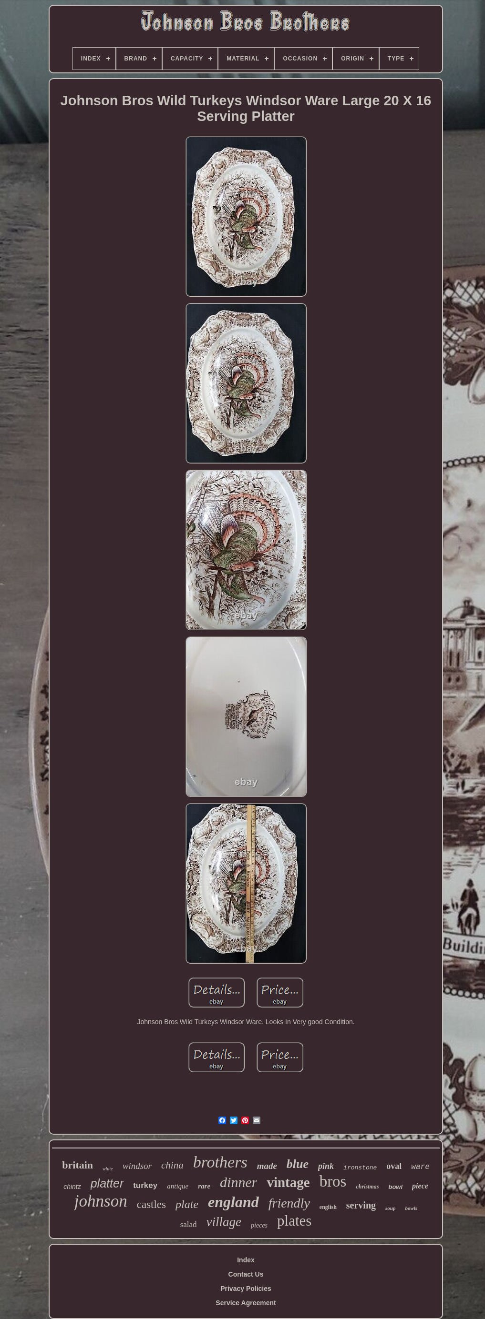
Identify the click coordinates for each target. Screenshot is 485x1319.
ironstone (360, 1167)
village (223, 1222)
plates (294, 1220)
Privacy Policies (245, 1288)
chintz (72, 1186)
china (172, 1165)
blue (298, 1164)
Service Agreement (246, 1303)
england (233, 1201)
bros (333, 1181)
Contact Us (246, 1274)
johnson (100, 1201)
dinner (238, 1182)
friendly (289, 1203)
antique (177, 1186)
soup (390, 1208)
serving (361, 1205)
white (108, 1168)
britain (77, 1165)
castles (151, 1204)
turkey (145, 1185)
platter (107, 1183)
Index (246, 1260)
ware (420, 1167)
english (328, 1207)
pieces (259, 1225)
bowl (395, 1186)
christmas (367, 1186)
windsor (137, 1166)
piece (420, 1186)
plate (186, 1204)
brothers (220, 1162)
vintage (288, 1182)
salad (188, 1224)
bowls (411, 1208)
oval (394, 1166)
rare (204, 1186)
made (267, 1166)
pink (326, 1166)
